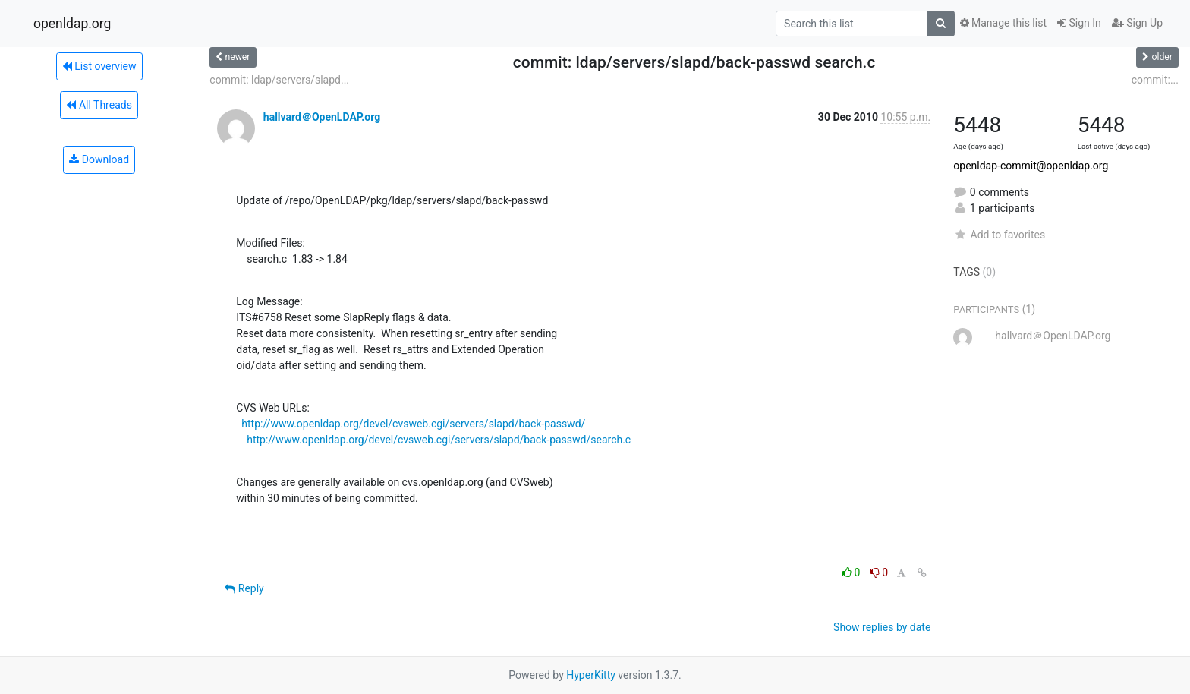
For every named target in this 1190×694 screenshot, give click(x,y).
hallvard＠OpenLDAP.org (321, 117)
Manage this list (1003, 23)
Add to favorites (999, 235)
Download (99, 159)
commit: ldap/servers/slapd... (279, 80)
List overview (99, 66)
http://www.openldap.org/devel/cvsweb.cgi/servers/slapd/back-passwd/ (413, 424)
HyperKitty (590, 675)
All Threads (98, 105)
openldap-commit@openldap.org (1030, 165)
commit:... (1155, 80)
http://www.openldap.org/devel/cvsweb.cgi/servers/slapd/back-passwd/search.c (439, 440)
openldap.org (72, 23)
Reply (244, 588)
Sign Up (1137, 23)
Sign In (1079, 23)
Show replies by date (881, 627)
